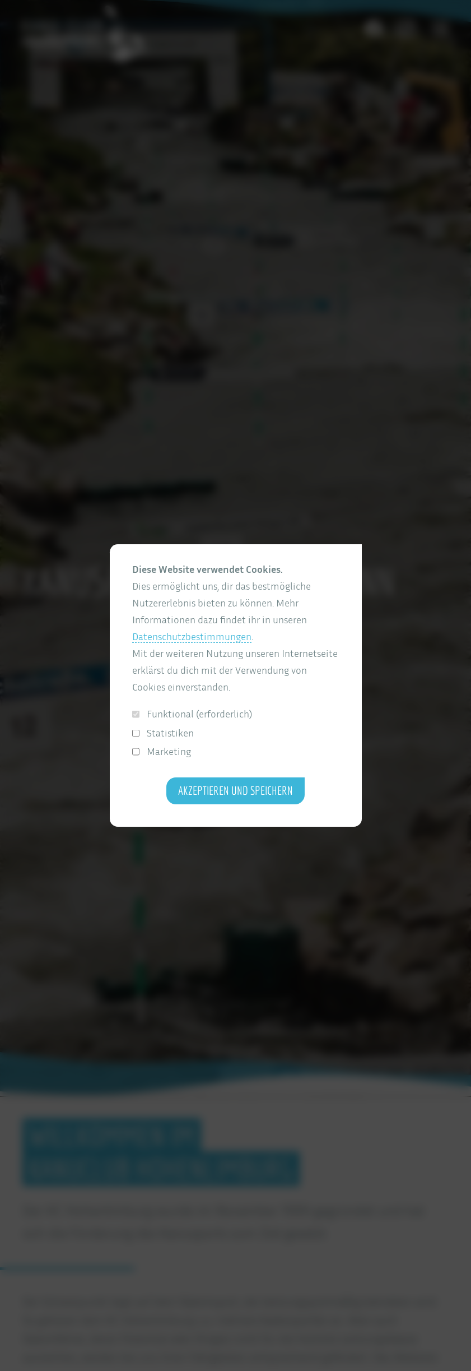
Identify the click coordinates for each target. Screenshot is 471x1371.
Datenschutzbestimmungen (191, 636)
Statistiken (163, 733)
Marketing (162, 751)
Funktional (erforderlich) (192, 714)
